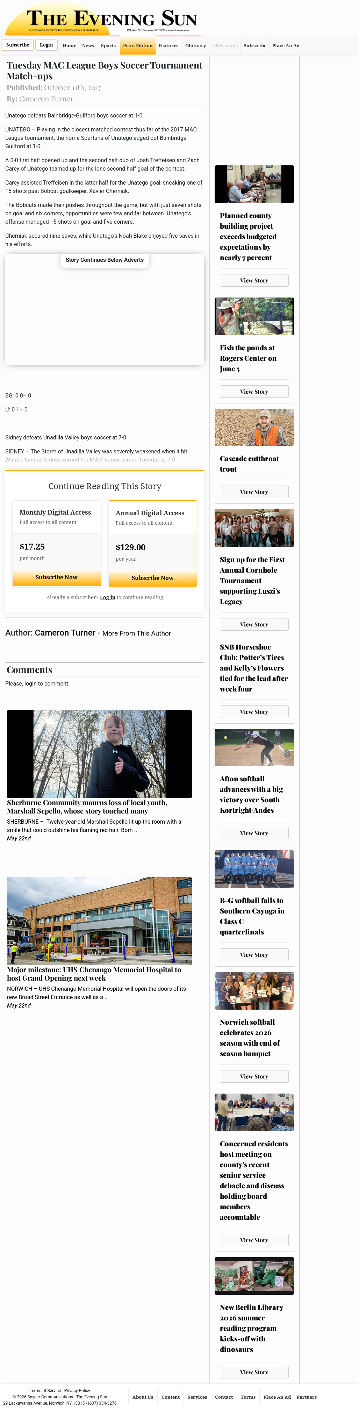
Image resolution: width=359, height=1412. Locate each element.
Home (69, 45)
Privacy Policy (77, 1390)
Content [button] (171, 1397)
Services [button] (198, 1397)
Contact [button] (224, 1397)
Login (46, 45)
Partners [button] (307, 1397)
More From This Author (136, 633)
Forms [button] (249, 1397)
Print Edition (138, 45)
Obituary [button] (195, 45)
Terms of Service (45, 1390)
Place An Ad (286, 45)
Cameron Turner (66, 633)
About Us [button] (143, 1397)
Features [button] (168, 45)
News (88, 45)
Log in (107, 597)
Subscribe (17, 45)
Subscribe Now (57, 577)
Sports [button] (108, 45)
